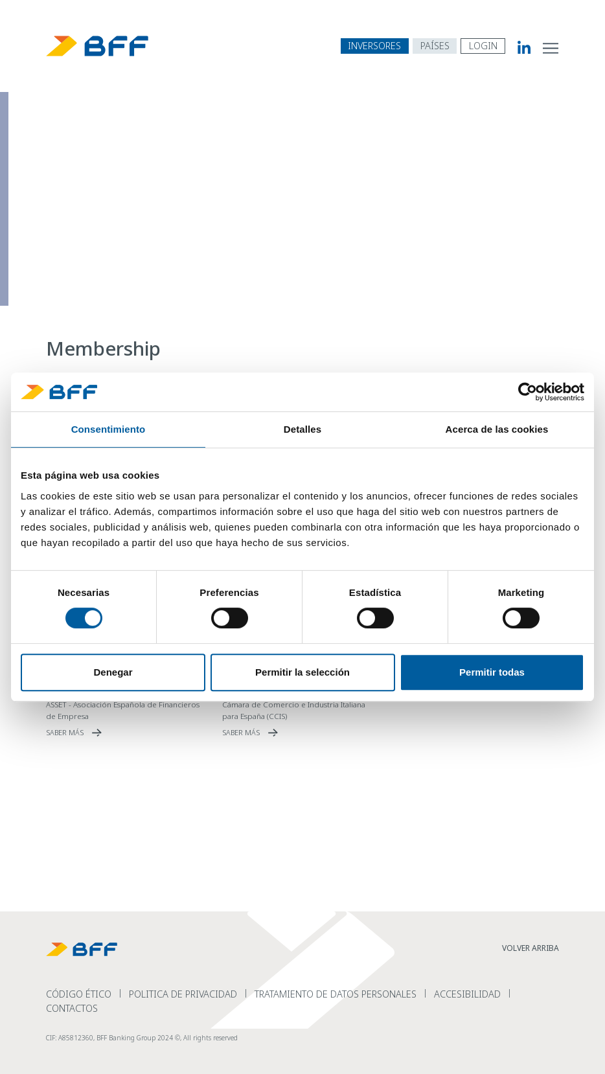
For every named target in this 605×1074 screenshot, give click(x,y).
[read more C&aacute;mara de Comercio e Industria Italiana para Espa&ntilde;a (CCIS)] (302, 732)
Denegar (112, 672)
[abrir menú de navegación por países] (435, 45)
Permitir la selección (302, 672)
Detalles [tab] (302, 429)
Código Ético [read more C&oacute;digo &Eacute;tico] (78, 994)
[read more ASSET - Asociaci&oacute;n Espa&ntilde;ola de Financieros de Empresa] (126, 732)
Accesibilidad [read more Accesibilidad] (467, 994)
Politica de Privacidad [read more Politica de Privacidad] (183, 994)
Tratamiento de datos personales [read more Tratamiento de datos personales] (336, 994)
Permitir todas (492, 672)
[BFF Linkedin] (518, 47)
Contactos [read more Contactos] (72, 1008)
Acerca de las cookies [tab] (497, 429)
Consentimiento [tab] (108, 429)
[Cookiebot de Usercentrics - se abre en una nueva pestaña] (527, 392)
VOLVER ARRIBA (530, 948)
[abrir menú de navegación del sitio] (551, 47)
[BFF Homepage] (97, 46)
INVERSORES (374, 46)
